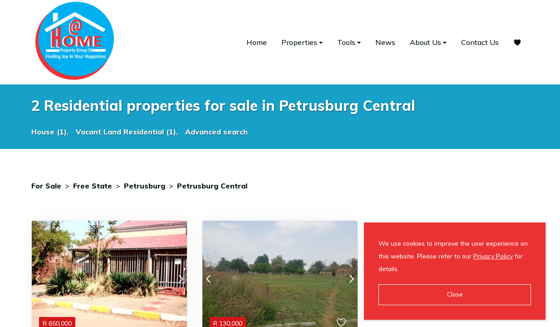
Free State (92, 185)
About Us (428, 42)
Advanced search (216, 131)
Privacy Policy (493, 256)
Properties (302, 42)
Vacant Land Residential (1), (127, 131)
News (385, 42)
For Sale (46, 185)
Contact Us (480, 42)
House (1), (50, 131)
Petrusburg (144, 185)
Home (256, 42)
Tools (349, 42)
